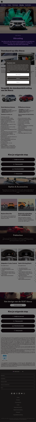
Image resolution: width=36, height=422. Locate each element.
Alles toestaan (18, 74)
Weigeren (18, 82)
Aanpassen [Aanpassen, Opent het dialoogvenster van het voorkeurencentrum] (18, 78)
